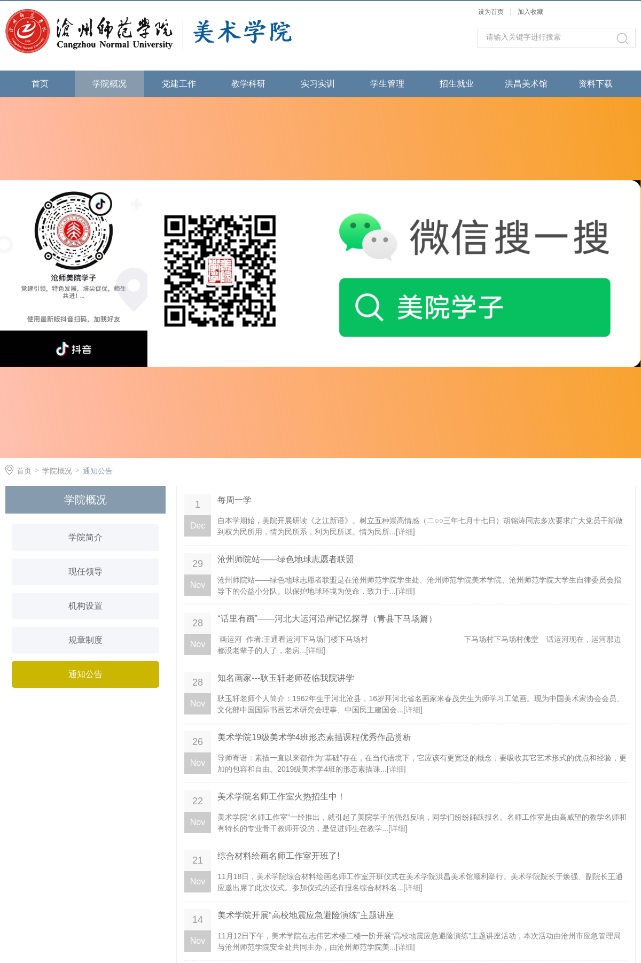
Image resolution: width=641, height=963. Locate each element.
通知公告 (98, 471)
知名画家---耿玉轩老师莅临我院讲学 (285, 677)
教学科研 (248, 83)
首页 (40, 83)
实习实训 (318, 83)
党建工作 (179, 83)
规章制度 (85, 639)
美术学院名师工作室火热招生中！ (281, 796)
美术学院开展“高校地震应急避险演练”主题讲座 (305, 915)
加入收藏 (530, 11)
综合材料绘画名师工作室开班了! (278, 855)
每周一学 (234, 499)
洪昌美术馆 (526, 83)
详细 (405, 531)
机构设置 (85, 605)
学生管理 (387, 83)
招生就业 (457, 83)
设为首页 (491, 11)
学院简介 (85, 537)
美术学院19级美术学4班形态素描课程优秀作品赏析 (314, 737)
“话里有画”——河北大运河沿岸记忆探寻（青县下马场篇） (327, 618)
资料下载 (596, 83)
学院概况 (109, 83)
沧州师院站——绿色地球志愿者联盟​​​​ (285, 559)
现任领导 (85, 571)
